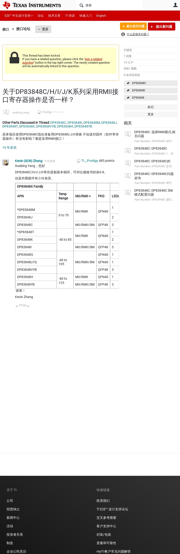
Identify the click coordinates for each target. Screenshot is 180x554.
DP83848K (27, 126)
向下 (28, 307)
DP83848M (91, 122)
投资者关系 (15, 534)
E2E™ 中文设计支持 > (19, 15)
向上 (17, 307)
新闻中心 (13, 517)
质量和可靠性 (107, 543)
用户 (175, 5)
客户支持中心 (106, 526)
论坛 (41, 15)
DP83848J (109, 122)
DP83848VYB (46, 126)
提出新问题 (163, 26)
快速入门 (85, 15)
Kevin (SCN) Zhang (29, 161)
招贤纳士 (13, 509)
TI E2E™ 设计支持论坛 (112, 509)
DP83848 (138, 97)
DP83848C (139, 83)
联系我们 (103, 501)
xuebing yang (20, 112)
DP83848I (138, 90)
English (101, 15)
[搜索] (109, 5)
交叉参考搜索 (106, 517)
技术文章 (54, 15)
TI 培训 (70, 15)
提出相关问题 (134, 26)
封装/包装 (104, 534)
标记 (151, 107)
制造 (10, 543)
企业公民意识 (16, 551)
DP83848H (65, 126)
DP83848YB (83, 126)
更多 (45, 29)
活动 (10, 526)
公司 (10, 501)
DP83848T (10, 126)
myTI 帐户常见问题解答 (114, 551)
